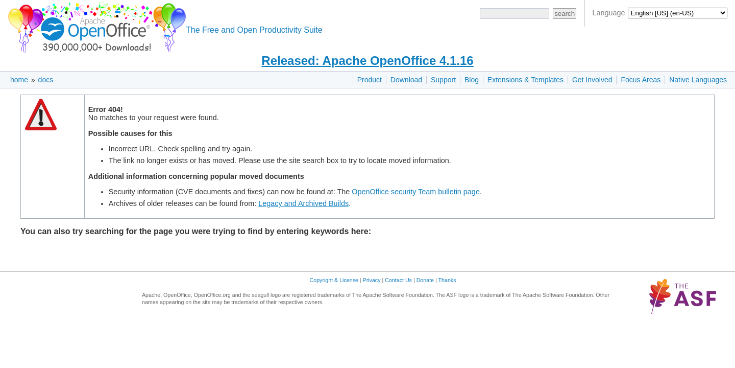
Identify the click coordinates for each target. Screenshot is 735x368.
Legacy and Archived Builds (303, 203)
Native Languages (698, 80)
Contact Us (398, 280)
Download (406, 80)
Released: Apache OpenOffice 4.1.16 (367, 60)
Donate (425, 280)
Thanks (447, 280)
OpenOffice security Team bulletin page (416, 192)
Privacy (372, 280)
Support (443, 80)
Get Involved (592, 80)
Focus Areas (640, 80)
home (19, 80)
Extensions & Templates (525, 80)
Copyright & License (334, 280)
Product (369, 80)
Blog (471, 80)
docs (46, 80)
